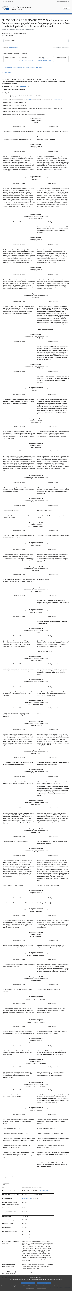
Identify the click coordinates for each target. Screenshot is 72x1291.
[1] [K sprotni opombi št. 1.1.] (30, 99)
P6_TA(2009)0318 (61, 59)
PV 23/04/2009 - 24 (27, 59)
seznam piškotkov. (41, 1288)
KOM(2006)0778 (57, 99)
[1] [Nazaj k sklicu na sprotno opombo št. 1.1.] (2, 1177)
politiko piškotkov (30, 1288)
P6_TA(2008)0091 (19, 1177)
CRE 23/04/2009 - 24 (27, 60)
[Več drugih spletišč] (63, 1)
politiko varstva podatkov (62, 1286)
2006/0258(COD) (13, 47)
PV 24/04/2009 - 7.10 (44, 59)
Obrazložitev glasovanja (44, 60)
